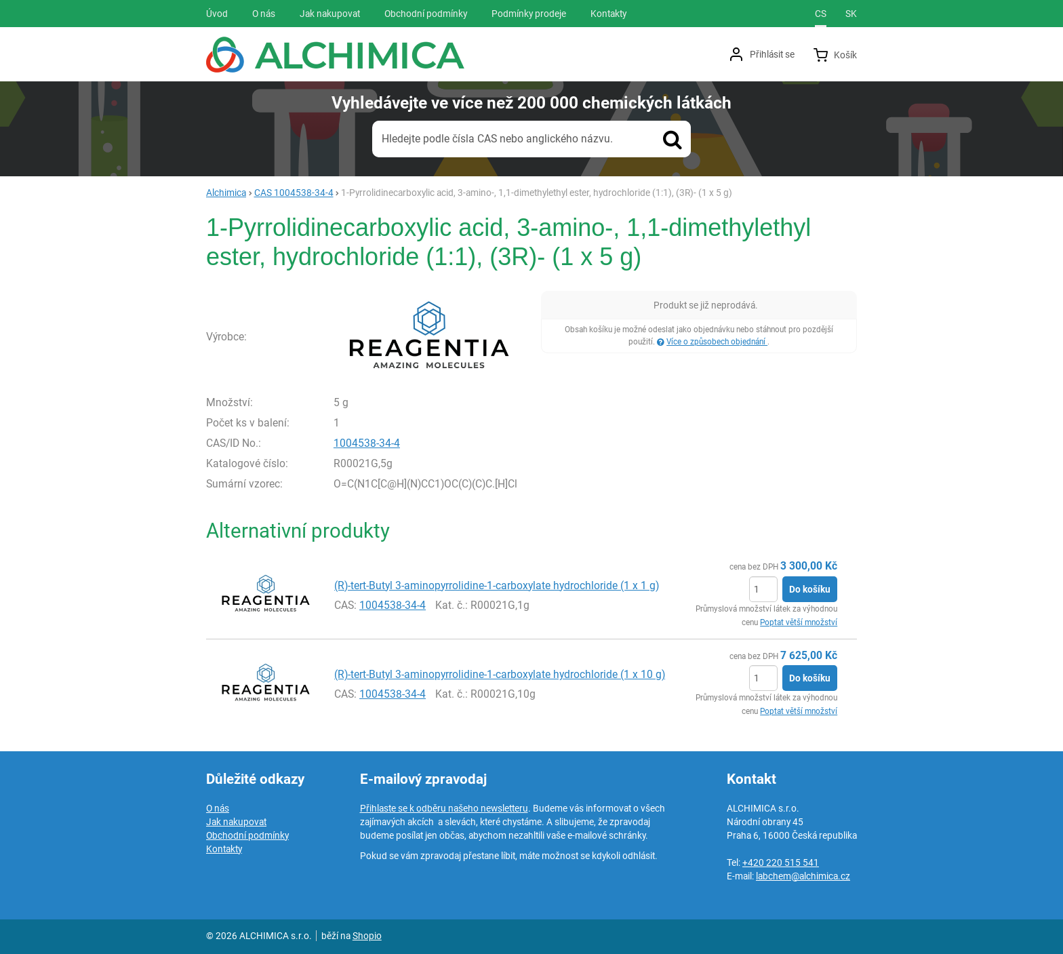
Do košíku (809, 589)
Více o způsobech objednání (716, 341)
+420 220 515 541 (780, 862)
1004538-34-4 (367, 443)
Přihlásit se (772, 54)
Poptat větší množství (798, 622)
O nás (217, 808)
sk (851, 13)
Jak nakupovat (236, 821)
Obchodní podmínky (247, 835)
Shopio (367, 935)
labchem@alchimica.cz (803, 876)
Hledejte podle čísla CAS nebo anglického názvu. (497, 138)
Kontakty (224, 848)
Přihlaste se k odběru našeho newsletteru (444, 808)
